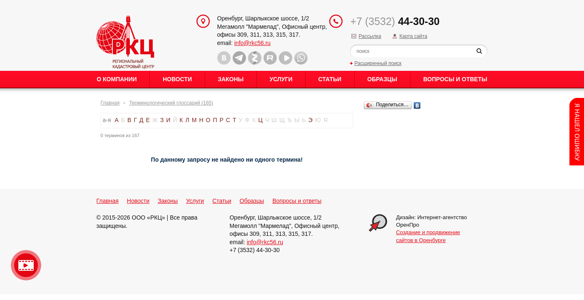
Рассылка (369, 36)
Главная (110, 103)
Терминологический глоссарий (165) (171, 103)
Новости (177, 79)
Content (576, 131)
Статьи (330, 79)
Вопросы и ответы (455, 79)
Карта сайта (413, 36)
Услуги (280, 79)
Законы (231, 79)
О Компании (117, 79)
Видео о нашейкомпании (26, 265)
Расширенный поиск (377, 63)
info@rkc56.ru (252, 43)
